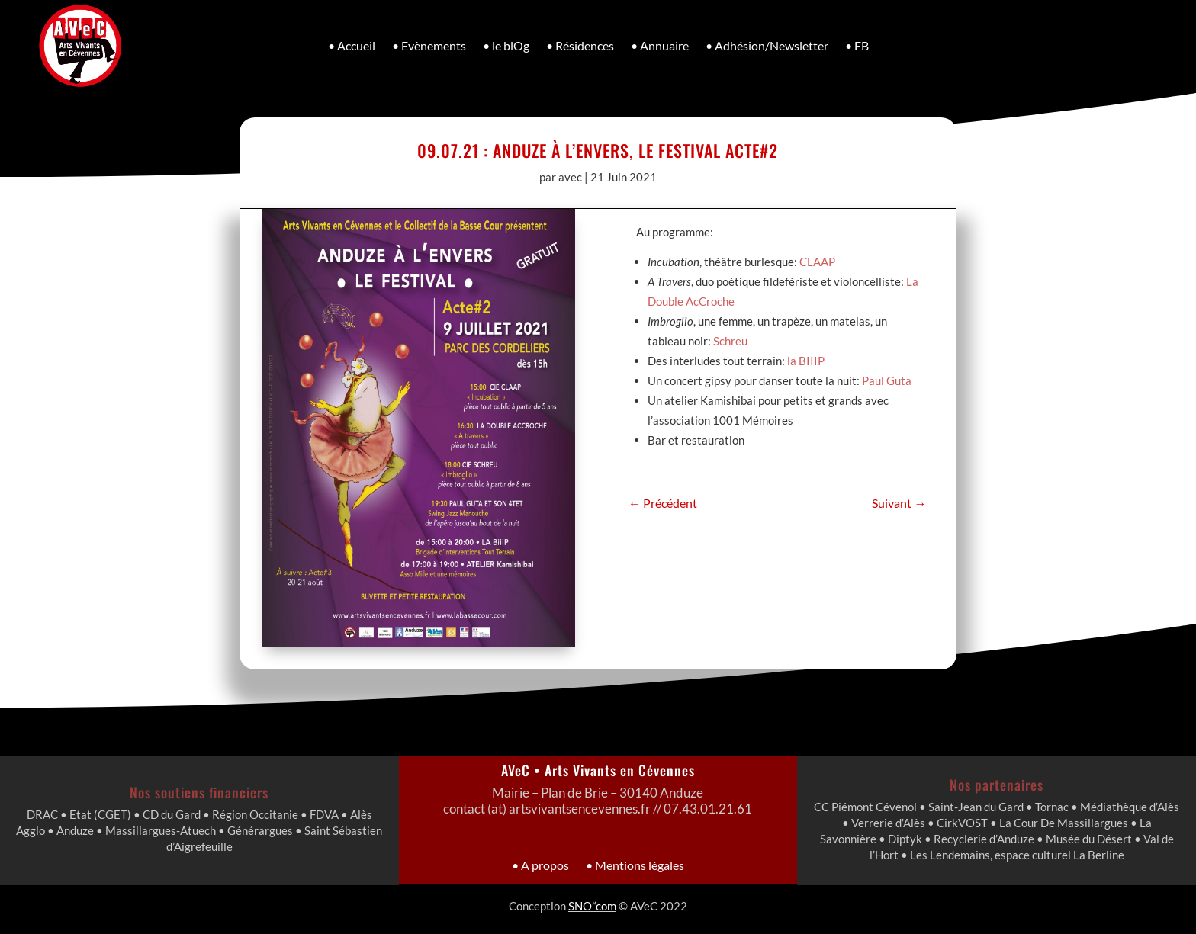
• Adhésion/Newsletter (767, 45)
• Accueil (351, 45)
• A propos (564, 864)
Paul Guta (883, 371)
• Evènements (429, 45)
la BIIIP (803, 353)
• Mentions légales (619, 864)
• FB (857, 45)
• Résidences (580, 45)
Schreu (729, 334)
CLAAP (816, 258)
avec (570, 177)
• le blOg (506, 45)
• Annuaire (660, 45)
